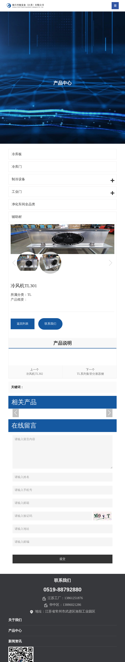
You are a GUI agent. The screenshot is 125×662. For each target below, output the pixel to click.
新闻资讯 (15, 641)
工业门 (17, 191)
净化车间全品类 (23, 204)
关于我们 (15, 620)
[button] (16, 413)
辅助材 (17, 217)
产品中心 (15, 631)
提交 (62, 559)
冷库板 (17, 154)
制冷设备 (18, 179)
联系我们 (51, 323)
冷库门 (17, 166)
